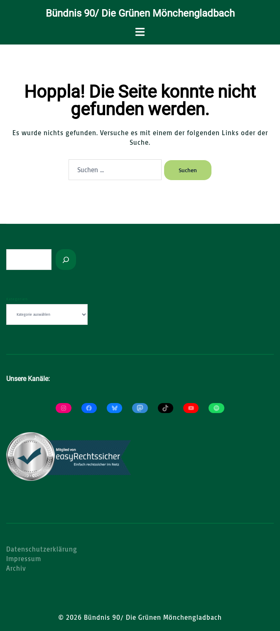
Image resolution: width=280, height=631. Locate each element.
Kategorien (17, 299)
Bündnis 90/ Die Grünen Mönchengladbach (140, 13)
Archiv (16, 568)
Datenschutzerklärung (41, 549)
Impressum (23, 558)
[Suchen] (66, 259)
